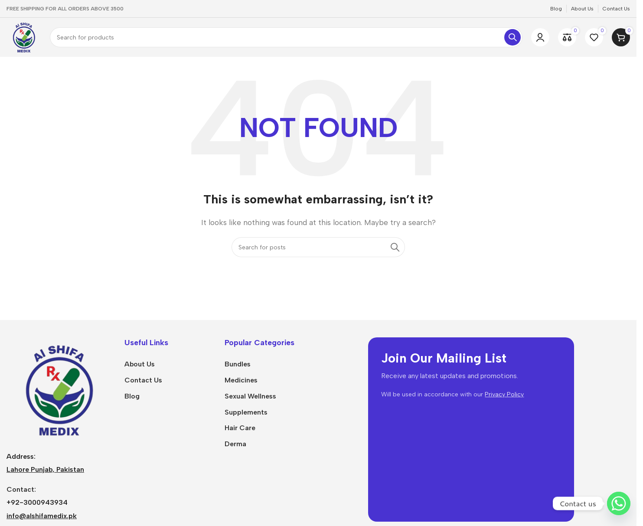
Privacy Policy (504, 394)
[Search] (286, 37)
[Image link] (59, 389)
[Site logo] (24, 37)
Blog (132, 396)
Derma (235, 444)
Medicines (241, 380)
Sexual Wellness (250, 396)
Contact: (21, 489)
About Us (139, 364)
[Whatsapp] (618, 503)
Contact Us (143, 380)
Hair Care (240, 428)
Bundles (238, 364)
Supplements (246, 412)
